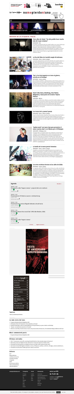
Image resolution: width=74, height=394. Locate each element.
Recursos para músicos (14, 363)
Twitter (32, 380)
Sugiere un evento (40, 224)
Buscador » (59, 183)
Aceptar (58, 392)
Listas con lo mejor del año (42, 378)
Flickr (32, 377)
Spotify (32, 378)
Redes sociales (39, 383)
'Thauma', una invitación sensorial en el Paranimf (21, 327)
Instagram (32, 375)
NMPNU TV (24, 375)
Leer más (63, 392)
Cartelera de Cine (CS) (14, 357)
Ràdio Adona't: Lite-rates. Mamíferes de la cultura (19, 300)
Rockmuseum (17, 287)
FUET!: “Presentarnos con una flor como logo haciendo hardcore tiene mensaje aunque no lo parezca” (32, 341)
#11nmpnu (24, 374)
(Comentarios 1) (59, 156)
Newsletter (60, 376)
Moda (23, 383)
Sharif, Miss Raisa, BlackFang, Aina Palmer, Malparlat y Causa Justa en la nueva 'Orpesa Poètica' (46, 94)
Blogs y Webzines (12, 355)
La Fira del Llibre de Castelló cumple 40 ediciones (47, 57)
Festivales (24, 386)
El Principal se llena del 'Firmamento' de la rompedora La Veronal (24, 323)
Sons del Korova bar (19, 308)
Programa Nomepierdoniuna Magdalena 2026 (20, 322)
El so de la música (18, 292)
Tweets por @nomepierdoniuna (15, 314)
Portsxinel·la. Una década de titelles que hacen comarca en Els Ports (25, 347)
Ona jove (16, 294)
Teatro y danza (42, 79)
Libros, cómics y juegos (44, 59)
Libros (24, 381)
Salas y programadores (14, 364)
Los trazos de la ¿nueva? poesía (42, 111)
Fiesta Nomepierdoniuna (41, 377)
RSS (57, 378)
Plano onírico (17, 296)
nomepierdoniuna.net (14, 371)
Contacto (39, 381)
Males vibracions (18, 303)
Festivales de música (13, 358)
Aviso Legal (39, 385)
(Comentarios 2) (41, 141)
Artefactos (17, 283)
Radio (10, 361)
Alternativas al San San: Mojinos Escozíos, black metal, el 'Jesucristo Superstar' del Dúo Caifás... (30, 342)
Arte (40, 43)
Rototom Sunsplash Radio (20, 289)
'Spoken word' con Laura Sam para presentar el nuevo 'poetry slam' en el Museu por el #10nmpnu (48, 128)
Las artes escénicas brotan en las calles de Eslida (48, 165)
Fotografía (11, 360)
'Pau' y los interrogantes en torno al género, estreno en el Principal (46, 76)
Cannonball (16, 285)
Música (40, 98)
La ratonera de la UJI (19, 306)
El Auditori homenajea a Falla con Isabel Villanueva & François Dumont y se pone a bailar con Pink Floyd (32, 325)
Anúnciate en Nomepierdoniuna (42, 375)
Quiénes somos (40, 374)
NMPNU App (54, 371)
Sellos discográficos (13, 366)
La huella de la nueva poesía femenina (44, 147)
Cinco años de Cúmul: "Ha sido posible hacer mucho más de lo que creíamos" (48, 40)
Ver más (31, 224)
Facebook (32, 374)
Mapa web (39, 380)
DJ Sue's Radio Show (19, 280)
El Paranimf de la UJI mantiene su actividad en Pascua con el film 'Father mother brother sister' (30, 344)
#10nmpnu (41, 131)
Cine (23, 378)
